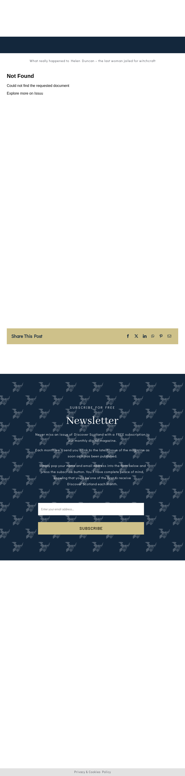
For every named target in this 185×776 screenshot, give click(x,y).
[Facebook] (128, 336)
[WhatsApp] (153, 336)
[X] (136, 336)
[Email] (169, 336)
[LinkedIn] (145, 336)
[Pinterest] (161, 336)
